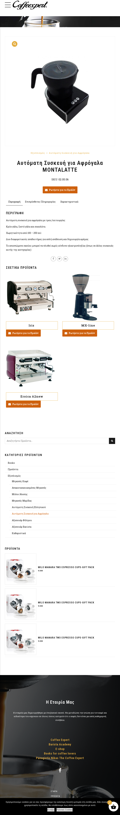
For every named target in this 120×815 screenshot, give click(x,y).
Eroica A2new (31, 396)
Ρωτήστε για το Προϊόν (62, 189)
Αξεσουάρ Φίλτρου (22, 520)
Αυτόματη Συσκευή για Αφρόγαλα (69, 152)
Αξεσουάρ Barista (21, 526)
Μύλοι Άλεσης (20, 494)
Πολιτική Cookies (65, 810)
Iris (32, 325)
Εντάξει (50, 810)
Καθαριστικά (19, 533)
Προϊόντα (13, 469)
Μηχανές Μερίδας (22, 500)
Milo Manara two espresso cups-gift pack (66, 567)
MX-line (88, 325)
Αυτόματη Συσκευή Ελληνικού (29, 507)
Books (11, 462)
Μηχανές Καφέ (20, 481)
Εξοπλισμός (38, 152)
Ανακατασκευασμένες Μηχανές (29, 487)
